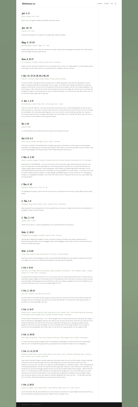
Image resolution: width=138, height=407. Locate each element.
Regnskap (82, 312)
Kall (35, 294)
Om (112, 3)
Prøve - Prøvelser (67, 354)
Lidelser (28, 16)
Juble (34, 354)
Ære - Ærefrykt (29, 79)
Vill (46, 187)
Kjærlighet (24, 187)
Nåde (29, 127)
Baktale (23, 312)
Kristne (28, 141)
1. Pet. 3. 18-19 (27, 334)
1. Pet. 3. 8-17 (27, 309)
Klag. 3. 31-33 (28, 42)
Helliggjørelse (25, 235)
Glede (37, 79)
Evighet (23, 388)
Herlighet (35, 62)
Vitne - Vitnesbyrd (55, 62)
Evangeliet (24, 204)
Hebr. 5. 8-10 (27, 251)
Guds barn (27, 62)
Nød (39, 104)
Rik (80, 160)
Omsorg (52, 79)
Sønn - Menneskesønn (61, 254)
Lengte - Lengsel (86, 271)
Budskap (46, 271)
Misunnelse (74, 160)
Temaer (99, 3)
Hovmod (61, 160)
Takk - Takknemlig (47, 104)
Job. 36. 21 (26, 27)
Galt (22, 294)
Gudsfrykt (55, 160)
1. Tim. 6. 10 (26, 184)
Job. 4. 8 (25, 13)
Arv (22, 62)
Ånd (22, 79)
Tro (83, 160)
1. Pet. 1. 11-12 (27, 267)
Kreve (58, 312)
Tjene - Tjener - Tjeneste (52, 141)
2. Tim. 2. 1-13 (27, 217)
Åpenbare (24, 354)
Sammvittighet (35, 315)
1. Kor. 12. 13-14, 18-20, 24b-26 (35, 75)
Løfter (46, 62)
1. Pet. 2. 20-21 (28, 290)
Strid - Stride (31, 221)
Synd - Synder (74, 338)
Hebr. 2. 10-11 (27, 232)
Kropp (41, 79)
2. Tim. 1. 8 (26, 201)
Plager (40, 45)
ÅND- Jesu (40, 271)
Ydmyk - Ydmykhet (65, 315)
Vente (43, 356)
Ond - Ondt (35, 16)
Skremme (55, 315)
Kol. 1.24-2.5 (27, 138)
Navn (59, 354)
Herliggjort (34, 235)
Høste (23, 16)
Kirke (23, 141)
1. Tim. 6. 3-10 (27, 157)
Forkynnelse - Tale (68, 271)
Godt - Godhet (29, 294)
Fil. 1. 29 (25, 123)
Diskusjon (42, 160)
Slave (57, 79)
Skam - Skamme (48, 204)
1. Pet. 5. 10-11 (27, 384)
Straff (48, 294)
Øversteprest (44, 254)
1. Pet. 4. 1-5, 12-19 (29, 351)
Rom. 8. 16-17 (27, 59)
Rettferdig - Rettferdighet (60, 338)
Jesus (27, 254)
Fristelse (48, 160)
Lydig (37, 254)
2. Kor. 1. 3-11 (27, 100)
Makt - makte (48, 388)
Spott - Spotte (26, 356)
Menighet (40, 141)
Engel (52, 271)
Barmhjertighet (26, 45)
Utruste (77, 388)
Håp (45, 312)
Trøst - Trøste (58, 104)
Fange (31, 204)
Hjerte (54, 312)
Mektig (55, 388)
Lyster (55, 354)
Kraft (35, 204)
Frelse (23, 254)
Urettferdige (83, 338)
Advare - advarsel (27, 160)
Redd (76, 312)
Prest (51, 254)
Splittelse (63, 79)
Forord (106, 3)
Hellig (49, 312)
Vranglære (88, 160)
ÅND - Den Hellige (30, 271)
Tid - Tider (46, 45)
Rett (44, 294)
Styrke (64, 388)
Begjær (35, 160)
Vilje (46, 356)
